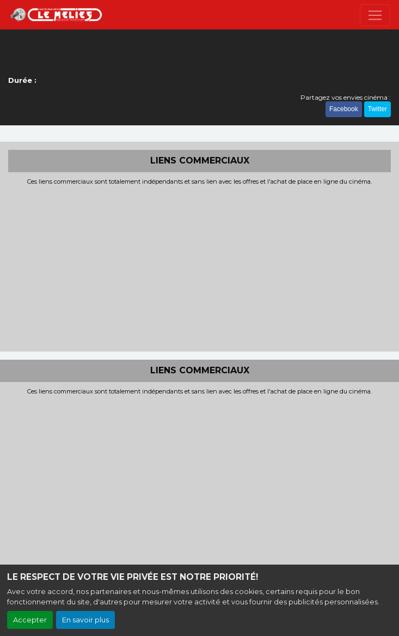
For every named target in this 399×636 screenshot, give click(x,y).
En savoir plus (85, 620)
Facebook (343, 109)
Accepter (30, 620)
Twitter (377, 109)
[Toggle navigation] (375, 15)
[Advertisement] (199, 267)
